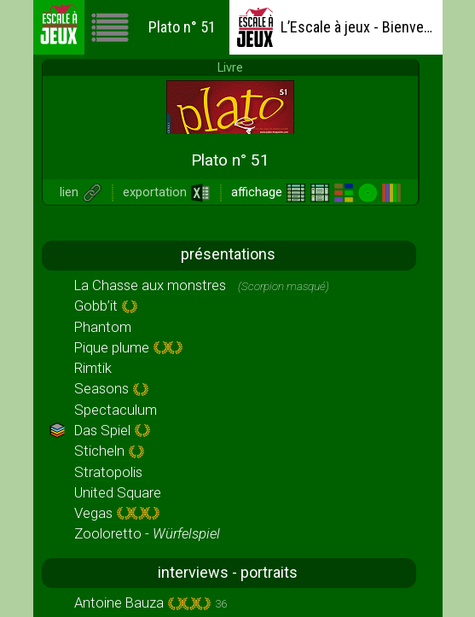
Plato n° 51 (153, 27)
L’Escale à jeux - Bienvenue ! (335, 27)
